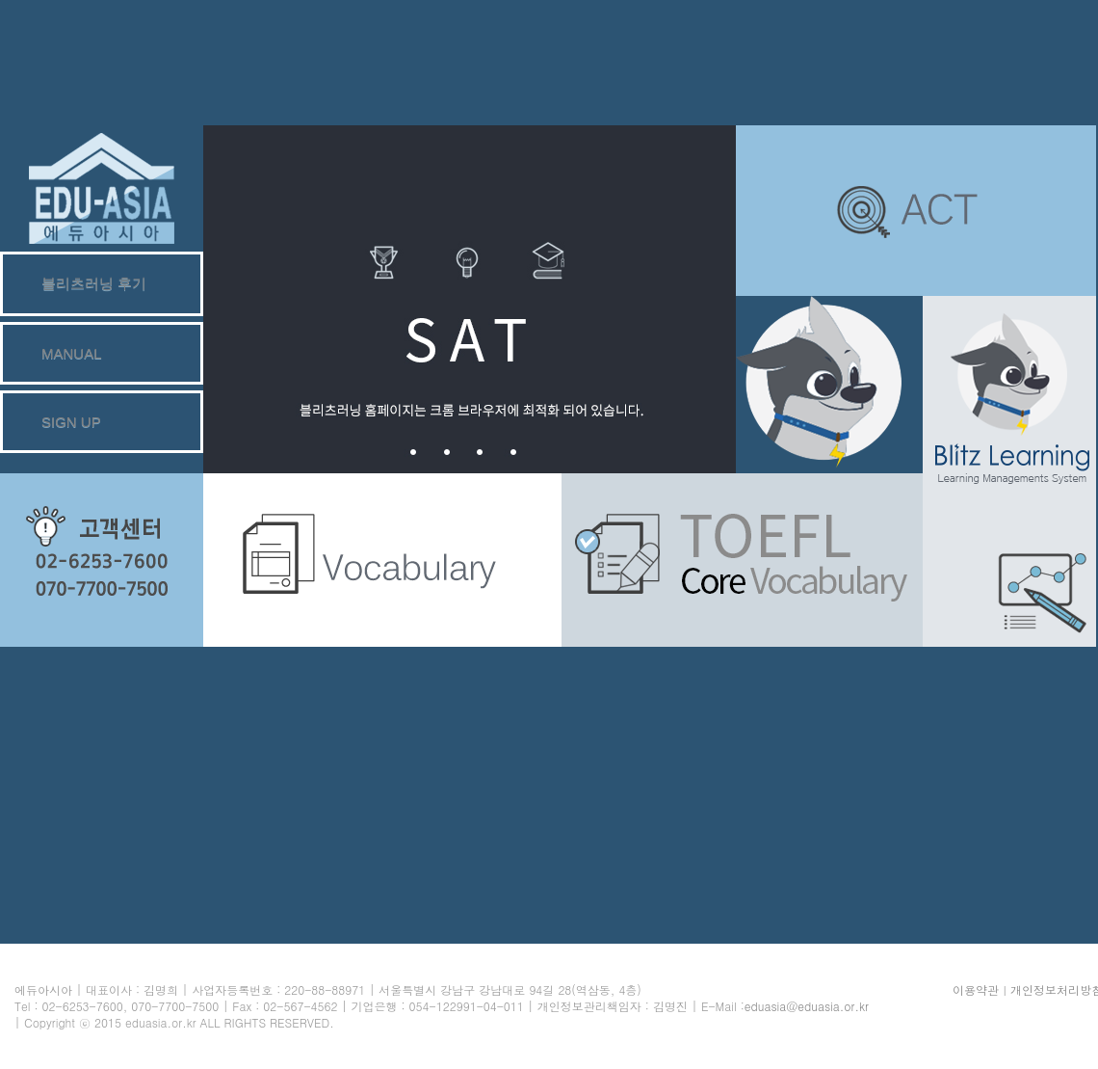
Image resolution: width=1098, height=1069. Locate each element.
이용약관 (976, 989)
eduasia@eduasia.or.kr (807, 1006)
